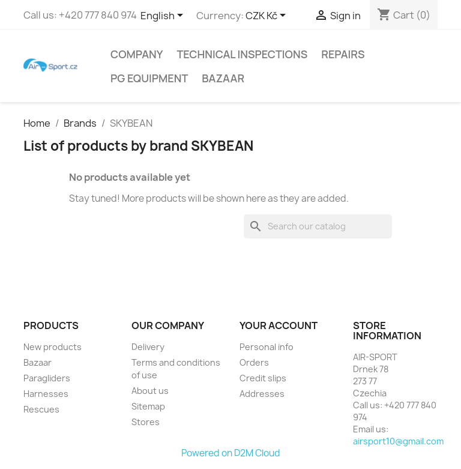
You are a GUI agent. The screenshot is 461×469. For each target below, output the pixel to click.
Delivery (147, 347)
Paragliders (46, 378)
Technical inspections (241, 54)
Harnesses (45, 393)
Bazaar (223, 78)
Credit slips (263, 378)
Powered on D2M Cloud (230, 453)
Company (136, 54)
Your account (279, 325)
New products (52, 347)
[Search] (318, 226)
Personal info (267, 347)
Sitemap (148, 406)
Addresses (262, 393)
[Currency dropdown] (268, 16)
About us (150, 390)
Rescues (41, 409)
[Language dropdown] (163, 16)
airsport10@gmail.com (398, 441)
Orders (254, 362)
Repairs (342, 54)
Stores (145, 422)
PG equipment (149, 78)
